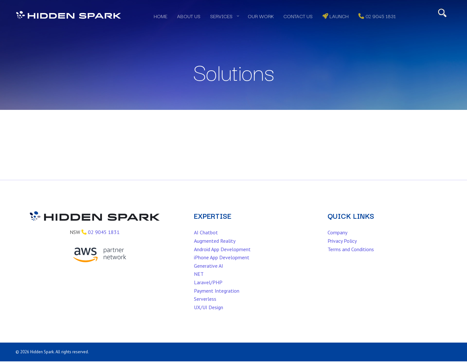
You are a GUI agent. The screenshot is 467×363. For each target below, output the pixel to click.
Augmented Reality (214, 249)
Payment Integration (216, 299)
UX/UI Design (208, 315)
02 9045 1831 (104, 240)
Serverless (205, 307)
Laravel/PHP (208, 290)
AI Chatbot (206, 241)
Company (337, 241)
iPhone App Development (221, 266)
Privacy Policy (342, 249)
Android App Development (222, 257)
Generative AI (208, 274)
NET (199, 282)
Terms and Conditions (351, 257)
